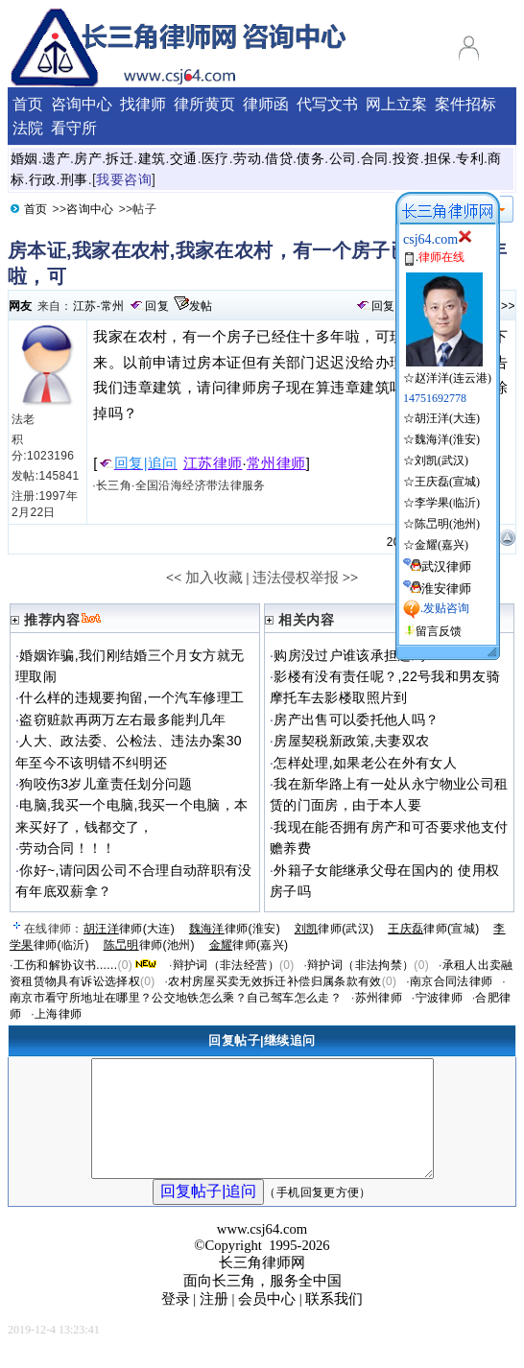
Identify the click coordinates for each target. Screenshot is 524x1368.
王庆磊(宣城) (447, 481)
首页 (36, 209)
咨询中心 (89, 209)
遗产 (56, 158)
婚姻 (24, 158)
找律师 (143, 104)
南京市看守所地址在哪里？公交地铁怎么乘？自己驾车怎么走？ (176, 997)
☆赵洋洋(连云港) (447, 370)
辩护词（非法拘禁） (360, 965)
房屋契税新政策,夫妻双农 (351, 740)
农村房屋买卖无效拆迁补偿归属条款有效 (274, 981)
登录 (175, 1322)
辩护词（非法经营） (226, 965)
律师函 (266, 104)
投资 (406, 158)
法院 (27, 128)
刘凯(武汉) (441, 460)
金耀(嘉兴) (441, 545)
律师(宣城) (433, 928)
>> (508, 306)
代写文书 (327, 104)
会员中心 (267, 1322)
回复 (157, 306)
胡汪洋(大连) (447, 418)
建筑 (152, 158)
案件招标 (465, 104)
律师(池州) (149, 945)
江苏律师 (213, 463)
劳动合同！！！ (67, 848)
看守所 (74, 128)
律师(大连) (129, 928)
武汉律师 (446, 566)
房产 (88, 158)
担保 (438, 158)
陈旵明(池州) (447, 524)
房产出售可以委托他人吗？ (356, 719)
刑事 (74, 179)
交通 (184, 158)
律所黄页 (204, 104)
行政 (43, 179)
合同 (375, 158)
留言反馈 (439, 631)
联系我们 (334, 1322)
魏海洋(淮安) (447, 439)
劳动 (247, 158)
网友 (21, 306)
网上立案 (396, 104)
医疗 (215, 158)
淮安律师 (446, 588)
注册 (214, 1322)
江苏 (85, 306)
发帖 (201, 306)
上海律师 (58, 1014)
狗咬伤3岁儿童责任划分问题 (105, 783)
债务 (310, 158)
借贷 (279, 158)
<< (174, 577)
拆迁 (119, 158)
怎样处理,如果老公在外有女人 (365, 762)
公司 (343, 158)
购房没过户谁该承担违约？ (356, 655)
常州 (113, 306)
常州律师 (276, 463)
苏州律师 (378, 997)
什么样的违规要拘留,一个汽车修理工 (131, 697)
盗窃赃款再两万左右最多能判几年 (122, 719)
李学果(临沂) (447, 502)
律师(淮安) (234, 928)
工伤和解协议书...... (65, 965)
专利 (470, 158)
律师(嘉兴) (249, 945)
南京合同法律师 (451, 981)
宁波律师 (439, 997)
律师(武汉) (334, 928)
